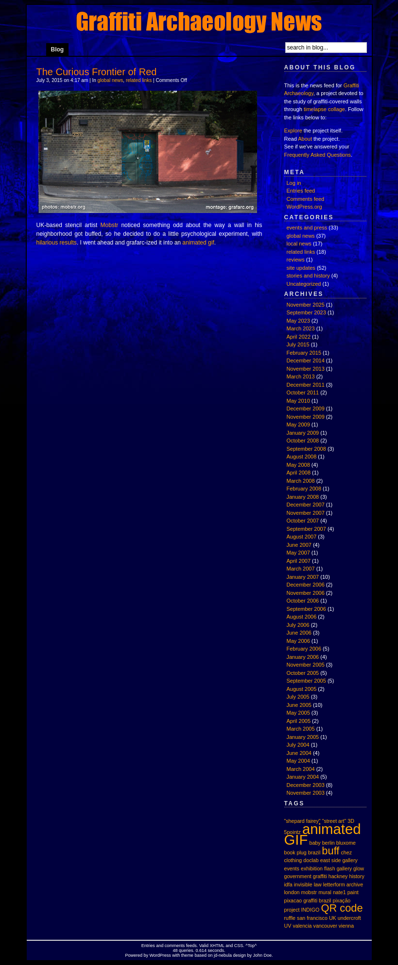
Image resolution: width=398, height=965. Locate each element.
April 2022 (299, 337)
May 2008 (298, 465)
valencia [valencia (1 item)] (302, 926)
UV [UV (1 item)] (288, 926)
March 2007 (301, 569)
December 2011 (306, 385)
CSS (238, 945)
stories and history (308, 275)
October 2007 (303, 520)
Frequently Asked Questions (317, 155)
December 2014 (306, 360)
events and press (307, 227)
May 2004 (298, 761)
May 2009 (298, 424)
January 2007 (303, 577)
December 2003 (306, 785)
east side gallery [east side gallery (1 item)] (339, 860)
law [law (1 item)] (318, 884)
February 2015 (304, 353)
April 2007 (299, 561)
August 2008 (302, 456)
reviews (296, 259)
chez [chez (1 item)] (346, 852)
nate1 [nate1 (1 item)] (339, 892)
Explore (293, 130)
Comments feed (306, 199)
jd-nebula (223, 955)
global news (110, 80)
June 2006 (299, 633)
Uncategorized (304, 284)
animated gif (198, 242)
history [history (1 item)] (356, 876)
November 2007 (306, 513)
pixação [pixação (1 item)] (342, 900)
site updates (301, 268)
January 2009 (303, 433)
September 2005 (306, 681)
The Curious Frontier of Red (96, 71)
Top (251, 945)
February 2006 (304, 649)
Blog (57, 49)
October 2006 (303, 601)
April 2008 (299, 472)
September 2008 (306, 449)
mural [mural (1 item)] (324, 892)
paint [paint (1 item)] (353, 892)
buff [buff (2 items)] (330, 851)
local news (299, 243)
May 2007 (298, 553)
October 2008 (303, 440)
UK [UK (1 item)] (332, 918)
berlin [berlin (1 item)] (328, 843)
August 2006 (302, 617)
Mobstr (110, 225)
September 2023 (306, 312)
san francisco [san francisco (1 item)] (312, 918)
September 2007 (306, 529)
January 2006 (303, 657)
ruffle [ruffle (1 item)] (290, 918)
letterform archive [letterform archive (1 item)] (343, 884)
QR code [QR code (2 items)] (342, 908)
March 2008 (301, 481)
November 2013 (306, 369)
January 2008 (303, 497)
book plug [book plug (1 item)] (295, 852)
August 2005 (302, 689)
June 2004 (299, 753)
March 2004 (301, 769)
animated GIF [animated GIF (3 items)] (322, 834)
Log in (294, 183)
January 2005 (303, 737)
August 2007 (302, 537)
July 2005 (298, 697)
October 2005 (303, 673)
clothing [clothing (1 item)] (293, 860)
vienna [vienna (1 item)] (346, 926)
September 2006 (306, 609)
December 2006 (306, 585)
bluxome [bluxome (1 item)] (346, 843)
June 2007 (299, 545)
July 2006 (298, 625)
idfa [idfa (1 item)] (288, 884)
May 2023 (298, 321)
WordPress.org (304, 207)
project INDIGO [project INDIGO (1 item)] (302, 910)
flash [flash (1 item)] (329, 868)
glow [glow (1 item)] (358, 868)
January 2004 (303, 777)
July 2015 (298, 344)
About (305, 139)
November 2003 (306, 793)
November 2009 (306, 417)
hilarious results (56, 242)
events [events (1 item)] (291, 868)
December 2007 (306, 504)
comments (175, 945)
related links (139, 80)
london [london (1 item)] (292, 892)
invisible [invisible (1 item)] (303, 884)
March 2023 (301, 328)
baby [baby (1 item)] (314, 843)
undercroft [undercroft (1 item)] (349, 918)
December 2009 (306, 408)
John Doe (262, 955)
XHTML (217, 945)
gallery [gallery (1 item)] (344, 868)
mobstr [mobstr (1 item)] (309, 892)
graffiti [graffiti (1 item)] (320, 876)
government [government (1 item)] (297, 876)
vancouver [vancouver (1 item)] (325, 926)
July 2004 (298, 745)
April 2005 (299, 721)
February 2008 (304, 488)
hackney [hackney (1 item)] (338, 876)
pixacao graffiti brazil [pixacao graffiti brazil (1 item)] (307, 900)
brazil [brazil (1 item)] (314, 852)
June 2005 (299, 705)
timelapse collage (324, 109)
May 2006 (298, 641)
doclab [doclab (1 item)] (310, 860)
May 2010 (298, 401)
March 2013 (301, 376)
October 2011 (303, 392)
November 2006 (306, 593)
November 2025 (306, 305)
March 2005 (301, 729)
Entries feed (301, 191)
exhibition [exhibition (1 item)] (312, 868)
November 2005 (306, 665)
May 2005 (298, 713)
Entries (148, 945)
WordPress (160, 955)
